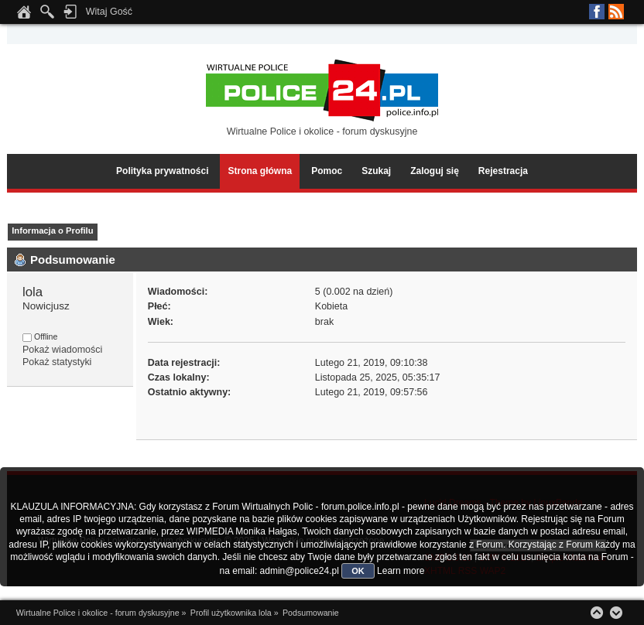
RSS (616, 11)
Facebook (597, 11)
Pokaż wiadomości (62, 349)
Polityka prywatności (162, 171)
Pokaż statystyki (56, 362)
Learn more (400, 570)
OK (358, 570)
